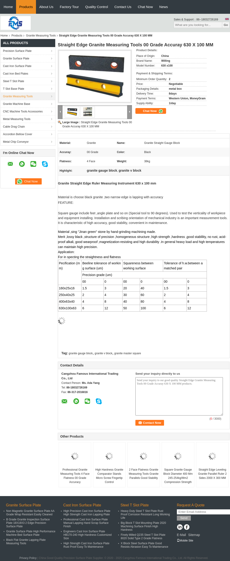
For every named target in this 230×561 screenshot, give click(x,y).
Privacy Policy (28, 558)
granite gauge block (81, 353)
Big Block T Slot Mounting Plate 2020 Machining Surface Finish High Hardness (143, 526)
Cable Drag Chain (14, 126)
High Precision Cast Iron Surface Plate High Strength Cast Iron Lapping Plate (86, 512)
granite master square (127, 353)
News (163, 7)
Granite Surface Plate (16, 58)
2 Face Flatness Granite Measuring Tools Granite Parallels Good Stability (144, 474)
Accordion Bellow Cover (17, 134)
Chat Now (145, 6)
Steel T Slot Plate (13, 81)
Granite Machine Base (16, 104)
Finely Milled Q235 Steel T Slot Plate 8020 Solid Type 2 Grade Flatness (143, 536)
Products (26, 7)
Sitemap (194, 535)
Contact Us (122, 7)
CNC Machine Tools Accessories (23, 111)
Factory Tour (69, 7)
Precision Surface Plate (17, 51)
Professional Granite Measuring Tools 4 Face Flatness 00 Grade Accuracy (74, 476)
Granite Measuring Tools (41, 35)
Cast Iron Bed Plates (15, 73)
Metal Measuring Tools (16, 119)
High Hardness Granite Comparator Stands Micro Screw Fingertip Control (109, 476)
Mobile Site (185, 540)
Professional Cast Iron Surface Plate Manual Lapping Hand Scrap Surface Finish (86, 523)
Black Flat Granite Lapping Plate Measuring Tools (26, 541)
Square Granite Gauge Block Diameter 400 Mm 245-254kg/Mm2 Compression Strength (178, 476)
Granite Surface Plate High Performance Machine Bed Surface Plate (30, 533)
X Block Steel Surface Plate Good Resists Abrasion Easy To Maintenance (144, 545)
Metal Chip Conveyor (16, 141)
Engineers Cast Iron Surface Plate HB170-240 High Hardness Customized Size (87, 535)
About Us (46, 7)
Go (226, 25)
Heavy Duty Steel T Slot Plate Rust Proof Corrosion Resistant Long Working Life (145, 514)
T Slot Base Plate (13, 88)
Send (183, 518)
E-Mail (181, 535)
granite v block (103, 353)
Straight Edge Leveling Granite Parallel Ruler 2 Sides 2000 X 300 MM (212, 474)
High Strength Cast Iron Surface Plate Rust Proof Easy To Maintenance (86, 545)
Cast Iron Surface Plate (17, 66)
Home (8, 7)
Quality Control (96, 7)
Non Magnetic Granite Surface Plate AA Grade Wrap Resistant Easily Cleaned (30, 512)
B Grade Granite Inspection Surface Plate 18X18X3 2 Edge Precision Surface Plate (28, 523)
